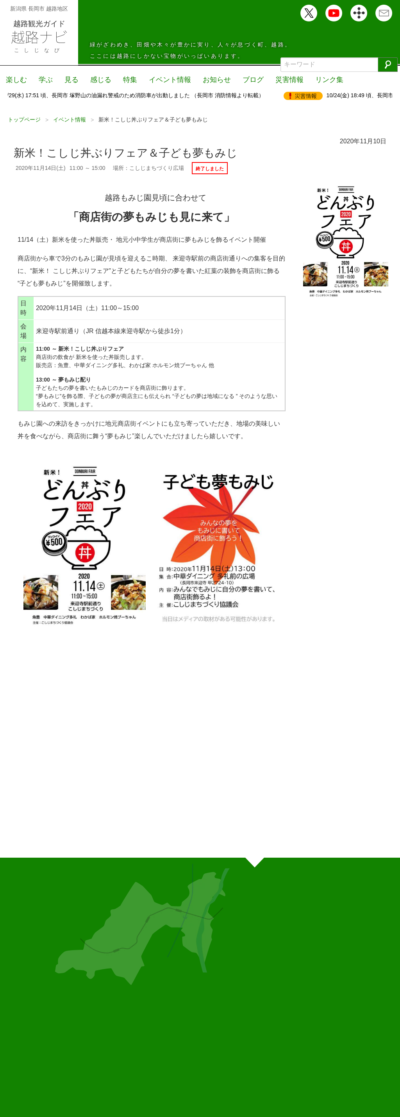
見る (71, 80)
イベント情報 (170, 80)
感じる (100, 80)
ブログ (253, 80)
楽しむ (16, 80)
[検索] (388, 64)
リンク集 (329, 80)
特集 (130, 80)
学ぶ (46, 80)
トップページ (24, 119)
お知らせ (217, 80)
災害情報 (289, 80)
